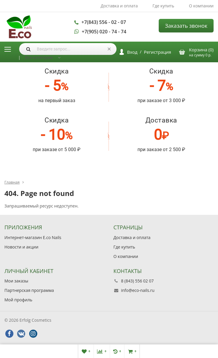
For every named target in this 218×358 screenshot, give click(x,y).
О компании (201, 6)
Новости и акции (21, 247)
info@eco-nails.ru (137, 290)
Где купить (163, 6)
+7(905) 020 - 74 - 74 (104, 31)
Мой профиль (18, 300)
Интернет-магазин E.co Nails (32, 237)
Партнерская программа (29, 290)
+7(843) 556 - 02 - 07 (103, 22)
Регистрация (157, 52)
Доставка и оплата (119, 6)
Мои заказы (16, 281)
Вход (132, 52)
